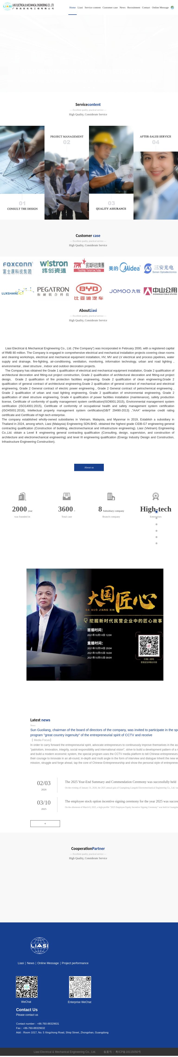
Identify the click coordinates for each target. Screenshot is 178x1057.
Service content (93, 7)
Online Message (160, 7)
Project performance (75, 964)
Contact (146, 7)
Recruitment (133, 7)
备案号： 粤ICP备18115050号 (123, 1052)
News (122, 7)
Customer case (110, 7)
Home (72, 7)
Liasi (80, 7)
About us (89, 448)
